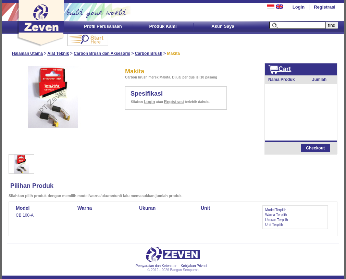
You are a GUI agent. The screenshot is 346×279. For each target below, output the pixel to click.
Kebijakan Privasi (194, 266)
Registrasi (324, 7)
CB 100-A (25, 215)
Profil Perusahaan (103, 26)
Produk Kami (162, 26)
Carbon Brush (148, 53)
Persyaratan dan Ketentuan (156, 266)
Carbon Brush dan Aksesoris (102, 53)
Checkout (315, 148)
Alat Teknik (58, 53)
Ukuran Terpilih (276, 220)
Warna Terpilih (276, 215)
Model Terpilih (275, 210)
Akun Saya (222, 26)
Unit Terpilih (274, 225)
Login (299, 7)
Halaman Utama (27, 53)
